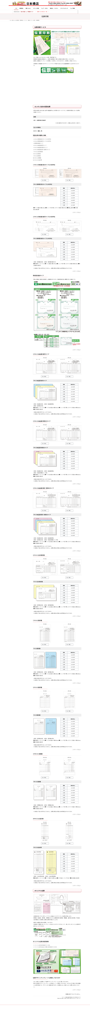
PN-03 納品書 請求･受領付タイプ (42, 149)
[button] (42, 11)
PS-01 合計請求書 (38, 151)
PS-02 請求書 (37, 153)
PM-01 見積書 (37, 158)
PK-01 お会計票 (38, 160)
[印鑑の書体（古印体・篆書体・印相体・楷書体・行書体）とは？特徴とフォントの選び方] (11, 118)
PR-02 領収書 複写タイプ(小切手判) (42, 141)
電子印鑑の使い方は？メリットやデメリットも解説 (21, 109)
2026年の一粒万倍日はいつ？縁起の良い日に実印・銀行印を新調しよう (22, 136)
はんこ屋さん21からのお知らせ (19, 40)
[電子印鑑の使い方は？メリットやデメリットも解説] (11, 110)
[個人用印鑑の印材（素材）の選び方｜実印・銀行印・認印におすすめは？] (11, 101)
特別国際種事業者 (18, 93)
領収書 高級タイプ (38, 143)
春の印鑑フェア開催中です (27, 11)
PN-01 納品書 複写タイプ (40, 145)
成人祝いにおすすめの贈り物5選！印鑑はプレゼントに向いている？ (21, 128)
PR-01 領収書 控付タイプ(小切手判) (42, 139)
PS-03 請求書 (37, 155)
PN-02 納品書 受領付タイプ (40, 147)
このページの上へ (76, 212)
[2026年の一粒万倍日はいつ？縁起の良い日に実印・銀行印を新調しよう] (11, 136)
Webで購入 (45, 180)
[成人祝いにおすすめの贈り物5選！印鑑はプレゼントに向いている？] (11, 128)
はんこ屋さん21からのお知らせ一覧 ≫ (19, 55)
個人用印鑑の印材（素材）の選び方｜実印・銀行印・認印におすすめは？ (21, 102)
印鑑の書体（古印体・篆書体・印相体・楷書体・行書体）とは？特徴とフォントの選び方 (19, 50)
